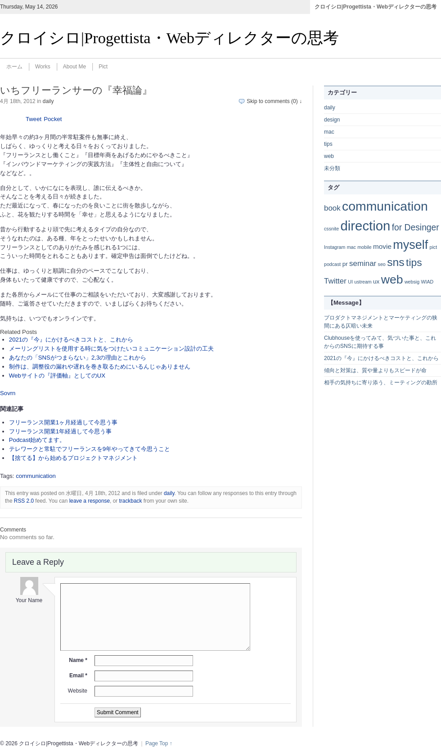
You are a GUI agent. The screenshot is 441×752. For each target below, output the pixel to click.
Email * (78, 675)
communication (36, 476)
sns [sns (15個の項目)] (396, 262)
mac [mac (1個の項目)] (351, 247)
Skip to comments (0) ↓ (274, 101)
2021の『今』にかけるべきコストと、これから (71, 339)
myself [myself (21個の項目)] (410, 245)
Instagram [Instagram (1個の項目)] (334, 247)
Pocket (53, 119)
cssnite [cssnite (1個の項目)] (331, 228)
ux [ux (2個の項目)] (376, 281)
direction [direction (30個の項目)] (366, 225)
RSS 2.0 (24, 501)
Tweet (33, 119)
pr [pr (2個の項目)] (345, 264)
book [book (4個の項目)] (332, 208)
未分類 (332, 168)
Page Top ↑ (158, 743)
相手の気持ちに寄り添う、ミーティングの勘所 (380, 382)
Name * (78, 660)
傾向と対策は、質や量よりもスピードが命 (375, 370)
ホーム (14, 66)
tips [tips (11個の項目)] (414, 262)
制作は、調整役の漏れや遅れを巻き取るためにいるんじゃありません (99, 366)
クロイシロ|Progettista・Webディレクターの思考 (375, 7)
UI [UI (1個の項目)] (350, 281)
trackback (130, 501)
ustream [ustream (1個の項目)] (363, 281)
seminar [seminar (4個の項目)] (362, 263)
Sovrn (7, 393)
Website (77, 691)
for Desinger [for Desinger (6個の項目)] (415, 227)
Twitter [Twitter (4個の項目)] (335, 281)
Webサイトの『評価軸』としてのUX (57, 375)
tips (328, 144)
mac (329, 132)
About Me (74, 66)
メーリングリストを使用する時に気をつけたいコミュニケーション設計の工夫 (111, 348)
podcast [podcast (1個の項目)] (332, 264)
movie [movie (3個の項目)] (382, 246)
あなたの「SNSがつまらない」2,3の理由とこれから (77, 357)
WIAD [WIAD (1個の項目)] (427, 281)
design (332, 120)
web (329, 156)
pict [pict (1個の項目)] (433, 247)
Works (42, 66)
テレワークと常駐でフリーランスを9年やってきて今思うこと (89, 449)
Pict (103, 66)
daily (48, 101)
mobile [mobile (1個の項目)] (364, 247)
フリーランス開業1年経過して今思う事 (60, 431)
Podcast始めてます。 (37, 440)
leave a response (89, 501)
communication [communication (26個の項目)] (385, 206)
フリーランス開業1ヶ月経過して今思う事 (63, 422)
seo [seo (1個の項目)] (382, 264)
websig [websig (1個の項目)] (412, 281)
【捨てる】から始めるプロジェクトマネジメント (73, 458)
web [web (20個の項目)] (392, 279)
